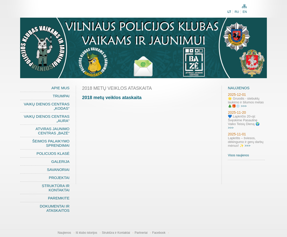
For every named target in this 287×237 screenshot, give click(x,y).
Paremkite (58, 198)
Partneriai (141, 232)
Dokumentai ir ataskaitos (54, 208)
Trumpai (61, 96)
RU (237, 12)
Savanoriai (58, 169)
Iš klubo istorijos (86, 232)
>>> (244, 106)
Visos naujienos (238, 155)
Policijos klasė (53, 153)
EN (245, 12)
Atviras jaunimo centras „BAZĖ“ (52, 131)
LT (229, 12)
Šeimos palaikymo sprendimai (50, 143)
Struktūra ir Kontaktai (55, 188)
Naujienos (64, 232)
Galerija (60, 161)
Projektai (59, 177)
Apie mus (60, 88)
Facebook (159, 232)
